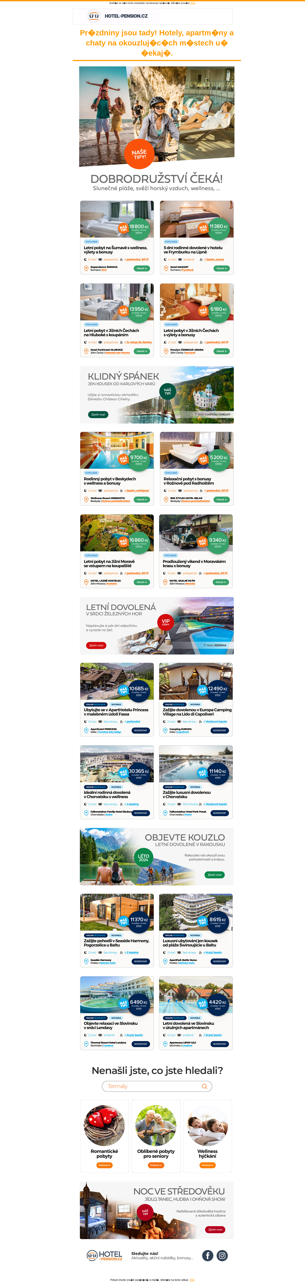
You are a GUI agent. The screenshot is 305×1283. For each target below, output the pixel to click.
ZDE (192, 3)
